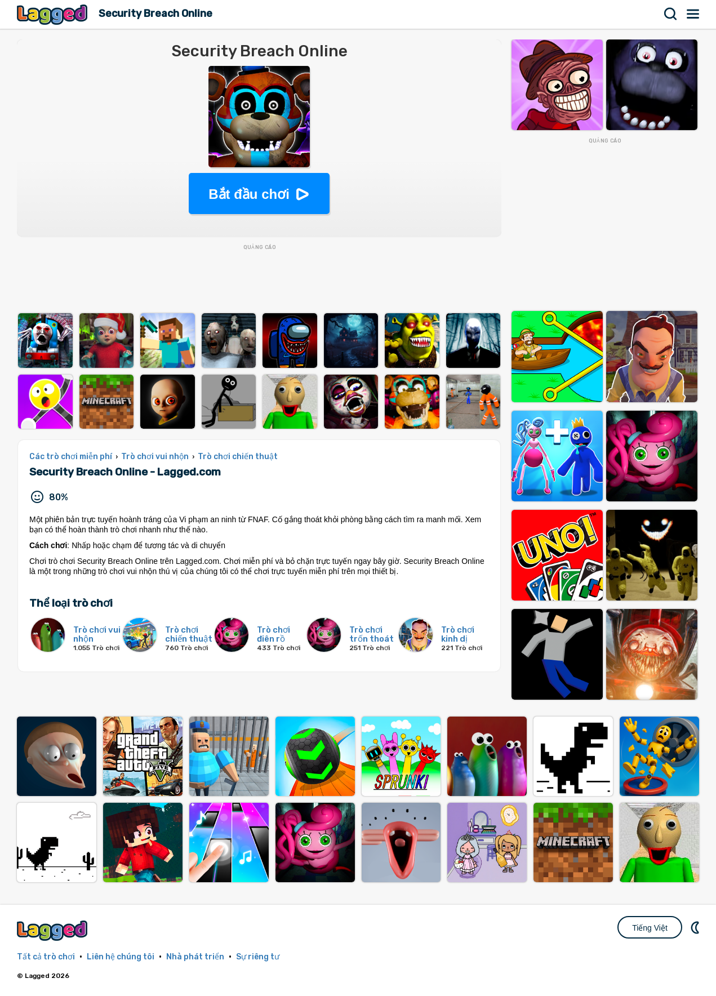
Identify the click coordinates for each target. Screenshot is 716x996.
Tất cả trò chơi (46, 957)
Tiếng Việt (650, 927)
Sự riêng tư (257, 957)
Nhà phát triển (195, 957)
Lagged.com (53, 930)
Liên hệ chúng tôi (120, 957)
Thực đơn (693, 14)
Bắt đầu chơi (249, 194)
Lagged (53, 14)
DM (696, 927)
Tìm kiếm (671, 14)
